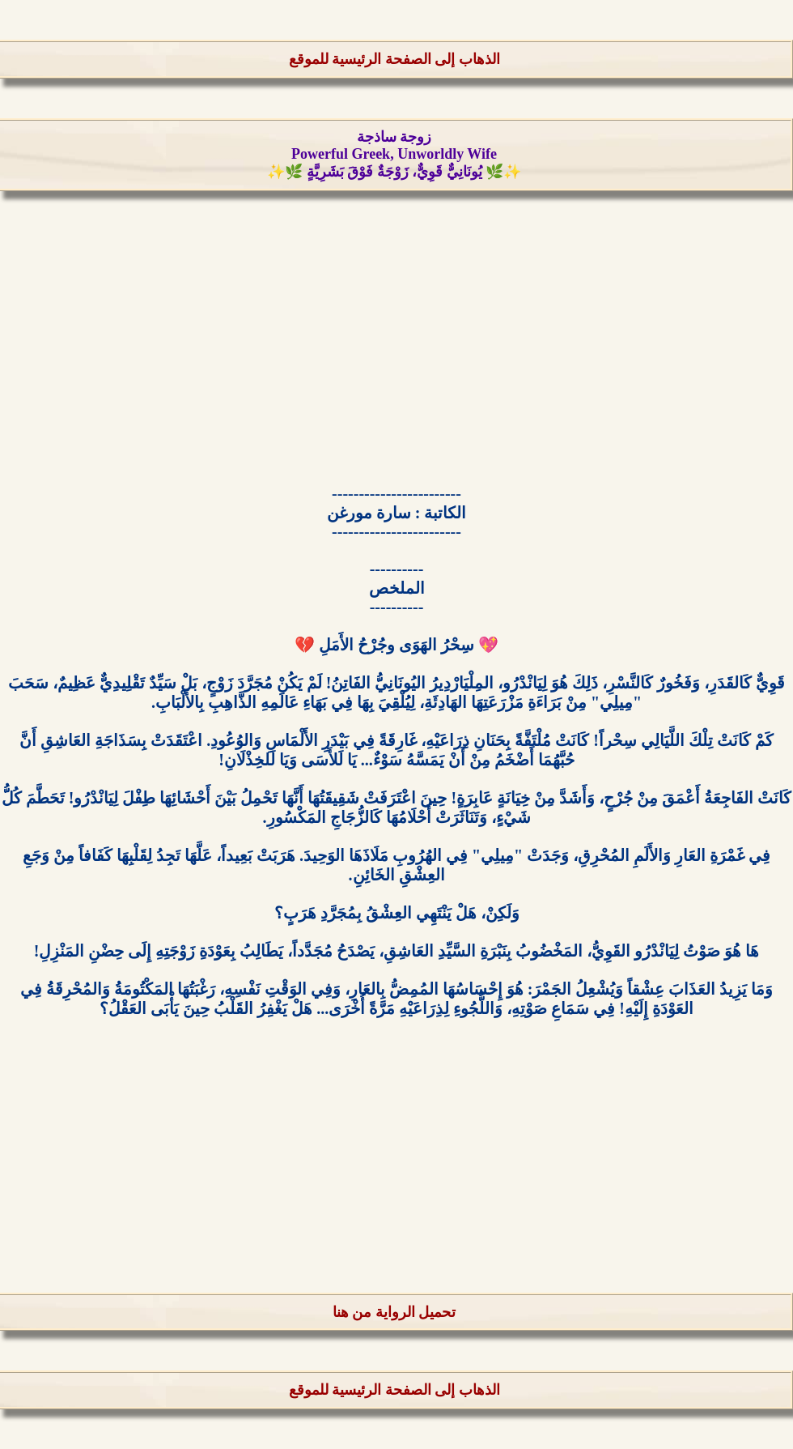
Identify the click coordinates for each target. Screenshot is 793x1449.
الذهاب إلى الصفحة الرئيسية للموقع (394, 59)
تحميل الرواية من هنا (394, 1312)
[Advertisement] (396, 344)
